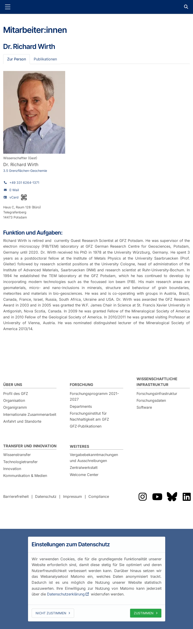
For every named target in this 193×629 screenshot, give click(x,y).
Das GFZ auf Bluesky (171, 496)
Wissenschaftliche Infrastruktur (157, 382)
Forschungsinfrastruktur (157, 393)
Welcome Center (84, 474)
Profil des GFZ (15, 393)
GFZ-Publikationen (85, 426)
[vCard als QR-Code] (24, 197)
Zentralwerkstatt (84, 467)
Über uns (12, 384)
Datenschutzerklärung (66, 594)
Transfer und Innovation (29, 446)
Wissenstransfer (17, 454)
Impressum (72, 496)
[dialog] (96, 579)
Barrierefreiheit (16, 496)
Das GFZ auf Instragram (142, 496)
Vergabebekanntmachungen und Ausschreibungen (94, 457)
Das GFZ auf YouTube (157, 496)
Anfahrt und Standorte (22, 421)
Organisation (14, 400)
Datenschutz (45, 496)
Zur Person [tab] (16, 59)
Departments (81, 406)
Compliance (98, 496)
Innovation (12, 468)
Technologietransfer (20, 461)
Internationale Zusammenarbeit (29, 414)
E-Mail (14, 190)
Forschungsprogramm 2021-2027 (94, 396)
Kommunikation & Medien (25, 475)
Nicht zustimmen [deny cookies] (51, 613)
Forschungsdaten (151, 400)
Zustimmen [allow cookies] (144, 613)
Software (144, 407)
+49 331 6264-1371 (24, 182)
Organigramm (15, 407)
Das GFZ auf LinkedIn (186, 496)
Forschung (81, 384)
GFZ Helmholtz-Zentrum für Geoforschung (96, 7)
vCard (14, 197)
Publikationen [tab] (45, 59)
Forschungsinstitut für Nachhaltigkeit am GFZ (89, 416)
